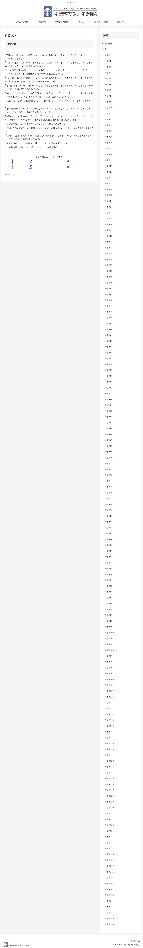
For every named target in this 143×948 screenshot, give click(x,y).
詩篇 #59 (109, 393)
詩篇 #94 (109, 598)
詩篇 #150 (109, 924)
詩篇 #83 (109, 533)
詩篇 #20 (109, 166)
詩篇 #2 (108, 61)
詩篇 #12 (109, 119)
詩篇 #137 (109, 848)
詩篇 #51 (109, 347)
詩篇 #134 (109, 831)
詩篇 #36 (109, 259)
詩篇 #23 (109, 183)
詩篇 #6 (108, 84)
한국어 (137, 941)
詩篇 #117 (109, 732)
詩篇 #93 (109, 592)
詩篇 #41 (109, 288)
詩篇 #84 (109, 539)
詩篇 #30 (109, 224)
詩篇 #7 (108, 90)
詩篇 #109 (109, 685)
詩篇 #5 (108, 78)
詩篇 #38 (109, 271)
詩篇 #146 (109, 901)
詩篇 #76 (109, 493)
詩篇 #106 (109, 668)
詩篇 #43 (109, 300)
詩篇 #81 (109, 522)
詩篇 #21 (109, 172)
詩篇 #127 (109, 790)
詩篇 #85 (109, 545)
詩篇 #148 (109, 912)
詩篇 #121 (109, 755)
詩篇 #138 (109, 854)
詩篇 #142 (109, 878)
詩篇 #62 (109, 411)
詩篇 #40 (109, 283)
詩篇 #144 (109, 889)
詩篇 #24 (109, 189)
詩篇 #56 (109, 376)
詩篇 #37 (109, 265)
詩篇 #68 (109, 446)
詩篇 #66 (109, 434)
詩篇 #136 (109, 843)
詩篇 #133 (109, 825)
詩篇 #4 (108, 73)
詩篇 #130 (109, 807)
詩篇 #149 (109, 918)
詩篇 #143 (109, 883)
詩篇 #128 (109, 796)
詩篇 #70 (109, 458)
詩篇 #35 (109, 253)
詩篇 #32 (109, 236)
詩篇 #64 (109, 423)
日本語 (130, 941)
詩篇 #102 (109, 644)
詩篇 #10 (109, 108)
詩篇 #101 (109, 638)
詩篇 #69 (109, 452)
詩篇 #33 (109, 242)
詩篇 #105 (109, 662)
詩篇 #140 (109, 866)
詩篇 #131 (109, 813)
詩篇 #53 (109, 358)
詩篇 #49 (109, 335)
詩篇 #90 (109, 574)
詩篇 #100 (109, 633)
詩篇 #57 (109, 382)
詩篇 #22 (109, 178)
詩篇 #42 (109, 294)
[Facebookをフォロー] (47, 161)
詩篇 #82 (109, 527)
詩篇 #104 (109, 656)
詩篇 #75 (109, 487)
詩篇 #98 (109, 621)
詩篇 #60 (109, 399)
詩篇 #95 (109, 603)
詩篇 (104, 49)
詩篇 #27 (109, 207)
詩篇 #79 (109, 510)
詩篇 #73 (109, 475)
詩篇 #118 (109, 738)
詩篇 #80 (109, 516)
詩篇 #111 (109, 697)
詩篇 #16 (109, 143)
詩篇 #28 (109, 213)
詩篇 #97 (109, 615)
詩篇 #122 (109, 761)
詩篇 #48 (109, 329)
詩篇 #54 (109, 364)
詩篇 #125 (109, 778)
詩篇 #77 (109, 498)
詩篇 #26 (109, 201)
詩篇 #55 (109, 370)
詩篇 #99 (109, 627)
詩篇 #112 (109, 703)
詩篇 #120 (109, 749)
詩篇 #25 (109, 195)
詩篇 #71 (109, 463)
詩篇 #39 (109, 277)
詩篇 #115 (109, 720)
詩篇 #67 (109, 440)
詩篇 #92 (109, 586)
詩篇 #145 (109, 895)
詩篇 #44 (109, 306)
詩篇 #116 (109, 726)
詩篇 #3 (108, 67)
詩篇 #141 (109, 872)
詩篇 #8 (108, 96)
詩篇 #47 (109, 323)
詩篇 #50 (109, 341)
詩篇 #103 (109, 650)
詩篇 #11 (109, 113)
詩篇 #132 (109, 819)
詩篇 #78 (109, 504)
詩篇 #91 (109, 580)
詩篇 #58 (109, 388)
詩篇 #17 (109, 148)
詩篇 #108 (109, 679)
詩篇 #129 (109, 802)
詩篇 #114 (109, 714)
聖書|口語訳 (107, 43)
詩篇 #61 (109, 405)
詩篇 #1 (108, 55)
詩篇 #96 (109, 609)
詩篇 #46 (109, 318)
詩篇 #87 (109, 557)
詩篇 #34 (109, 248)
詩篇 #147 (109, 907)
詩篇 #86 (109, 551)
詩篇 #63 (109, 417)
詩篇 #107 (109, 673)
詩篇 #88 (109, 563)
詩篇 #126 (109, 784)
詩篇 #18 (109, 154)
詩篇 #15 (109, 137)
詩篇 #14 (109, 131)
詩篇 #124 (109, 773)
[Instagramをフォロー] (52, 161)
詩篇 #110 (109, 691)
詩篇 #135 (109, 837)
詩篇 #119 (109, 743)
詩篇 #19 (109, 160)
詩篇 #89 (109, 568)
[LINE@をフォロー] (57, 161)
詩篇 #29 (109, 218)
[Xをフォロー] (41, 161)
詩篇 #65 (109, 428)
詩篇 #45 (109, 312)
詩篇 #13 (109, 125)
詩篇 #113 (109, 708)
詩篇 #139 (109, 860)
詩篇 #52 (109, 353)
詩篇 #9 (108, 102)
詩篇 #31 (109, 230)
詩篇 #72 (109, 469)
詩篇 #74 (109, 481)
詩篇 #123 (109, 767)
